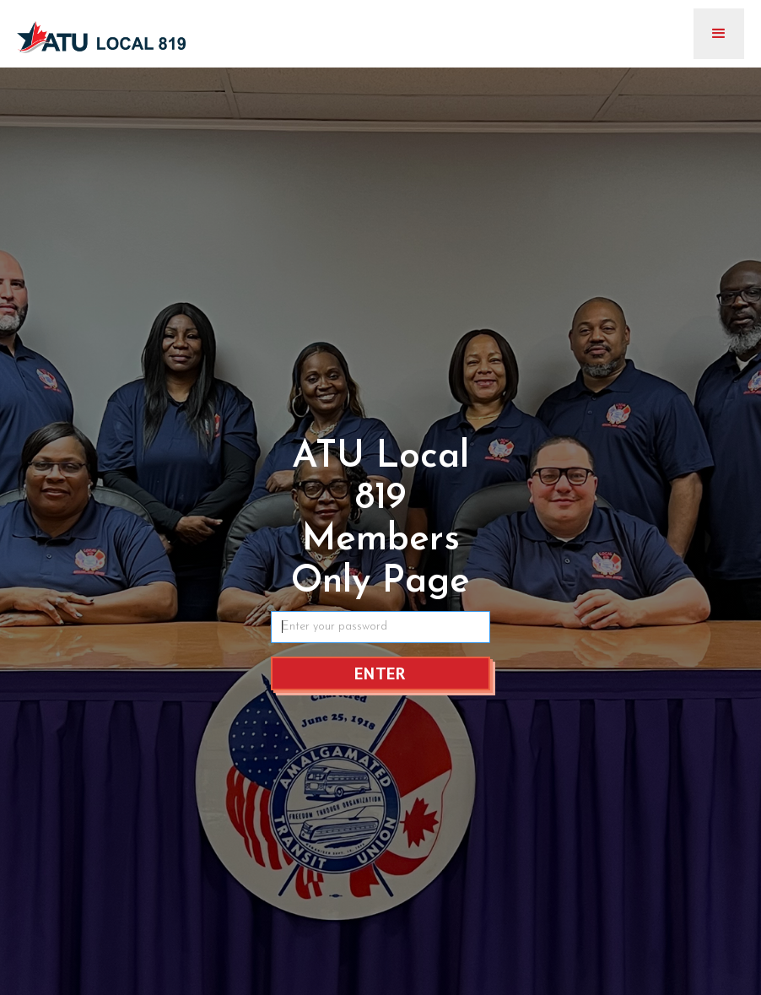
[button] (719, 33)
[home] (101, 30)
